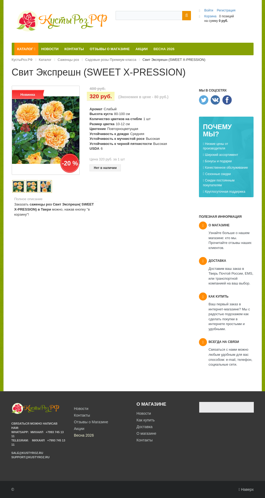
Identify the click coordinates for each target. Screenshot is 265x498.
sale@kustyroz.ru (27, 452)
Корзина (210, 16)
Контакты (145, 440)
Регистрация (226, 10)
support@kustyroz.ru (30, 457)
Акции (79, 428)
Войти (209, 10)
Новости (144, 413)
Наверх (246, 489)
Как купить (146, 420)
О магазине (146, 433)
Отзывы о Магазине (91, 422)
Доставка (145, 427)
